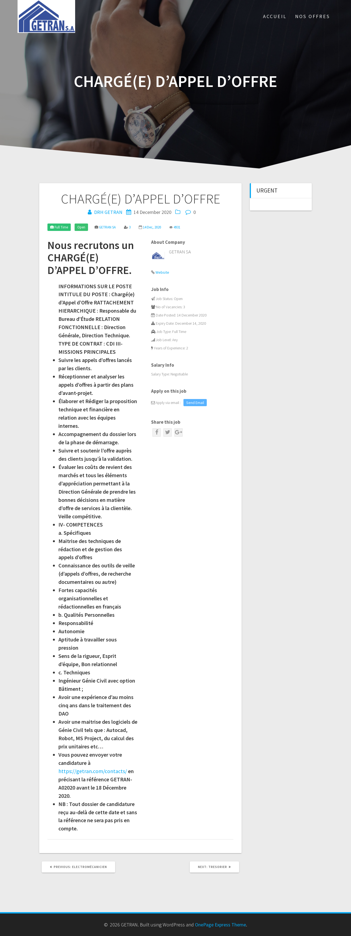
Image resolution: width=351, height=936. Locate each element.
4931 (177, 227)
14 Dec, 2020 (152, 227)
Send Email (195, 402)
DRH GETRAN (108, 212)
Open (81, 227)
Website (162, 272)
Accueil (275, 16)
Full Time (61, 227)
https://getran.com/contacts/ (92, 771)
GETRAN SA (107, 227)
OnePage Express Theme (220, 924)
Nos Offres (312, 16)
